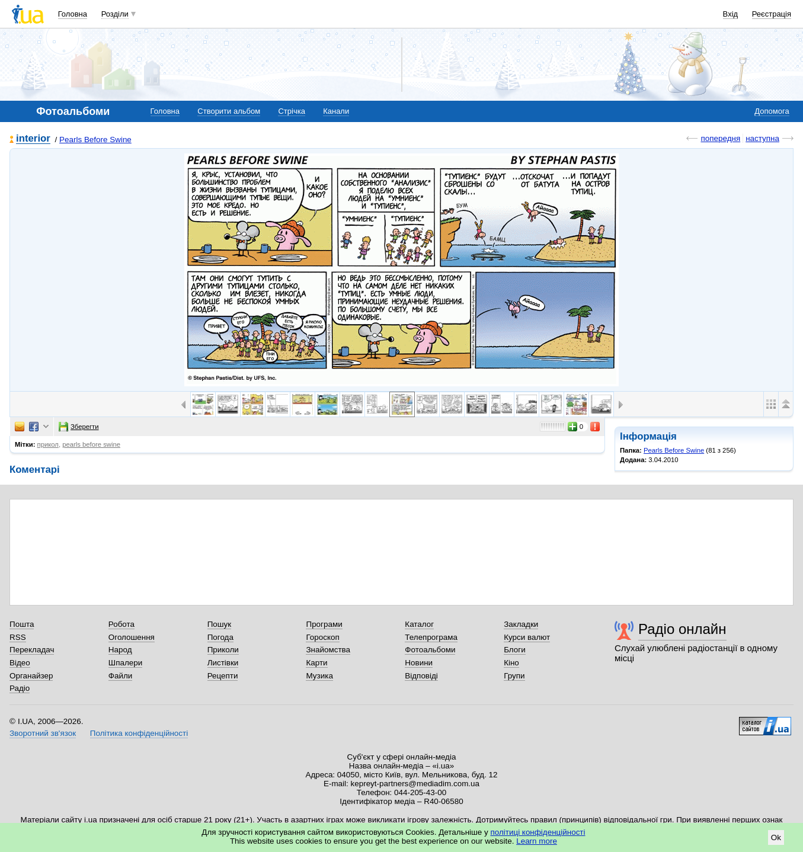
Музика (319, 675)
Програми (324, 624)
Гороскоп (322, 637)
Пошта (21, 624)
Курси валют (527, 637)
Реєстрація (771, 13)
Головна (72, 13)
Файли (120, 675)
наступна (762, 138)
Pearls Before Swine (95, 139)
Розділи (115, 13)
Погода (220, 637)
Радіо (19, 688)
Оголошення (131, 637)
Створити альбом (228, 111)
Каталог (419, 624)
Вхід (730, 13)
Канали (336, 111)
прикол (48, 444)
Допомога (771, 111)
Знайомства (328, 649)
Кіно (511, 662)
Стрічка (291, 111)
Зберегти (79, 426)
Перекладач (31, 649)
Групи (514, 675)
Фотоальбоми (430, 649)
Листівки (223, 662)
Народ (120, 649)
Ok (776, 837)
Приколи (223, 649)
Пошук (219, 624)
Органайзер (31, 675)
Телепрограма (431, 637)
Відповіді (421, 675)
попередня (720, 138)
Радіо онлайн (682, 629)
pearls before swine (91, 444)
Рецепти (222, 675)
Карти (316, 662)
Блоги (515, 649)
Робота (121, 624)
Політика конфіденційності (139, 733)
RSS (17, 637)
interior (33, 139)
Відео (19, 662)
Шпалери (125, 662)
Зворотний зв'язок (42, 733)
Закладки (521, 624)
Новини (419, 662)
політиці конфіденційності (538, 832)
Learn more (536, 841)
